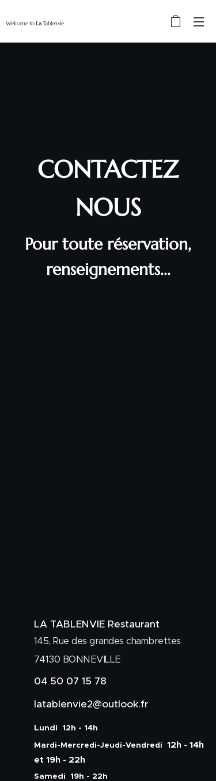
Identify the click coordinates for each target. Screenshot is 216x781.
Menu (199, 21)
